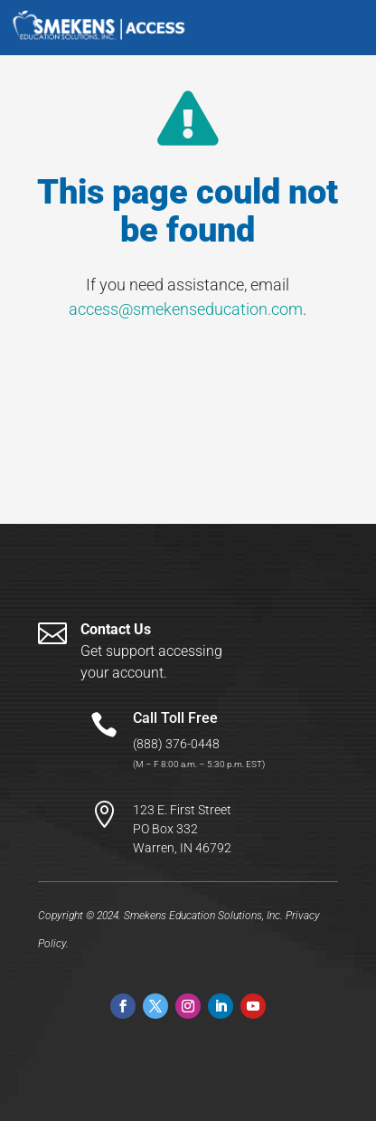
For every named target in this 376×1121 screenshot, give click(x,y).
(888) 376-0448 (176, 743)
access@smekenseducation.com (186, 308)
